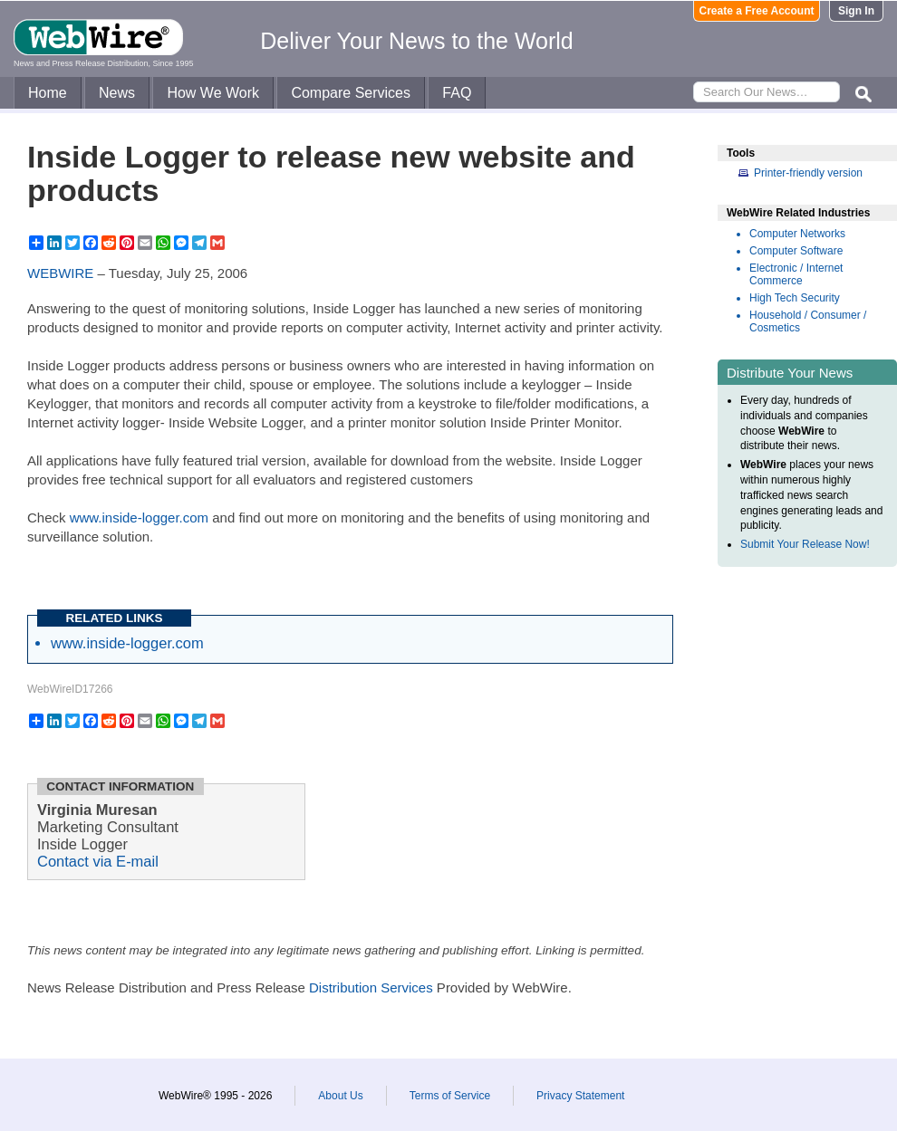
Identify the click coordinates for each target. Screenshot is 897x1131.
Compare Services (350, 93)
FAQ (456, 93)
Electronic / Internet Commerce (796, 274)
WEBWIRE (60, 273)
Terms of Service (450, 1095)
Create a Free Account (757, 11)
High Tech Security (794, 298)
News (117, 93)
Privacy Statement (580, 1095)
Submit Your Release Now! (805, 544)
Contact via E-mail (98, 861)
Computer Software (796, 250)
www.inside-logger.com (139, 517)
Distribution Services (371, 987)
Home (47, 93)
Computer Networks (797, 233)
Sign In (856, 11)
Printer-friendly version (808, 173)
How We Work (213, 93)
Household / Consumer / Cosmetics (807, 321)
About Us (340, 1095)
